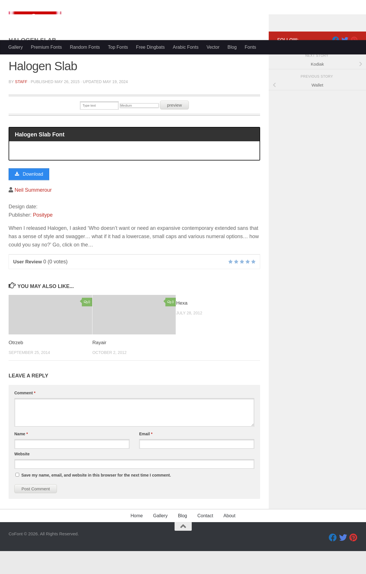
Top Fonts (118, 47)
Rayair (99, 365)
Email (146, 457)
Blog (232, 47)
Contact (205, 538)
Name (21, 457)
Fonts (250, 47)
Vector (213, 47)
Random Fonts (85, 47)
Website (21, 477)
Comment (24, 416)
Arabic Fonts (186, 47)
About (229, 538)
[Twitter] (344, 62)
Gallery (15, 47)
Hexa (181, 326)
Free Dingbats (150, 47)
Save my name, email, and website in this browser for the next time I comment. (96, 498)
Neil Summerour (33, 213)
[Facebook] (335, 62)
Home (136, 538)
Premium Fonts (46, 47)
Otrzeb (16, 365)
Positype (43, 238)
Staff (21, 104)
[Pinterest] (354, 62)
